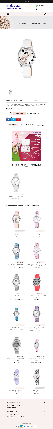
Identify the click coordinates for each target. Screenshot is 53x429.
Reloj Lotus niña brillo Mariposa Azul (16, 265)
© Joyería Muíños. (26, 423)
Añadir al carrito (19, 113)
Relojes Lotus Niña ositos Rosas (37, 359)
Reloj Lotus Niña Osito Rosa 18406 (16, 233)
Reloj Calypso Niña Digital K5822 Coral (37, 296)
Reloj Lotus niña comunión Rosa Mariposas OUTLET (37, 265)
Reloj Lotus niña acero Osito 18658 (37, 390)
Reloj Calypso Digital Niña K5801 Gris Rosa (16, 359)
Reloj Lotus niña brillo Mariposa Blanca (16, 296)
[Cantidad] (8, 113)
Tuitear (13, 119)
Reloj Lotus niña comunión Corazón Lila (36, 233)
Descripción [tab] (13, 125)
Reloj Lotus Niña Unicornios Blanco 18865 (15, 197)
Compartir (8, 119)
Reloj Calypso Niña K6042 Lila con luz (16, 390)
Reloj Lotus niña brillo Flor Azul (16, 327)
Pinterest (18, 119)
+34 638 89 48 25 (41, 5)
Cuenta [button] (26, 1)
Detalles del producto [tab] (27, 125)
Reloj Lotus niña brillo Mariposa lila (36, 328)
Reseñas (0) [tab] (40, 125)
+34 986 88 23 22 (41, 9)
